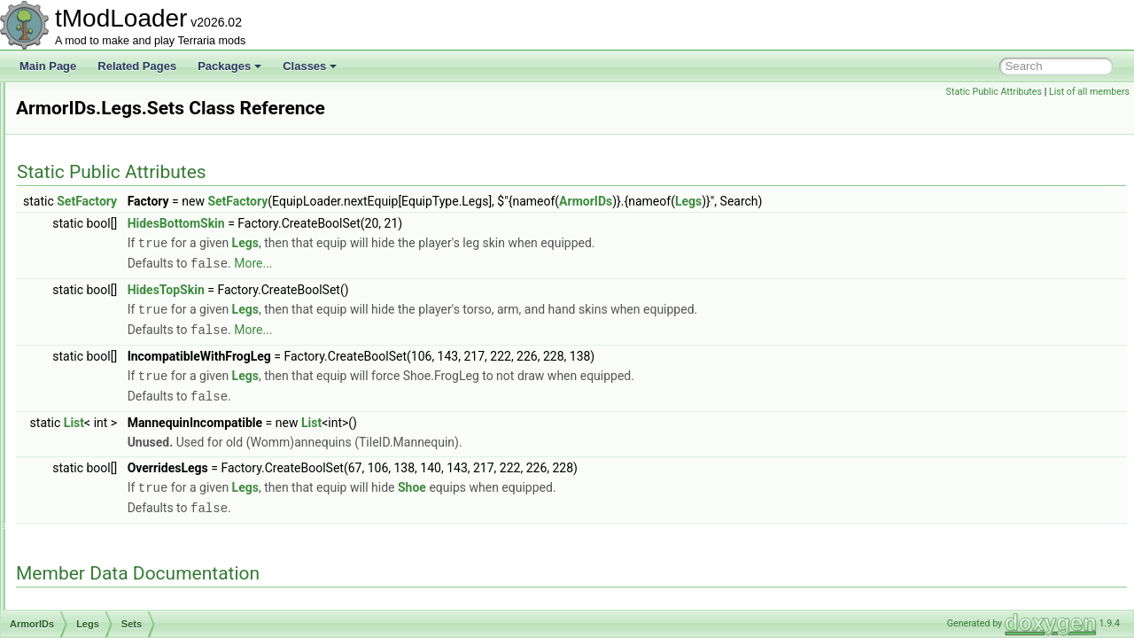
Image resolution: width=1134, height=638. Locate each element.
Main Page (47, 66)
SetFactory (308, 201)
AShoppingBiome (99, 530)
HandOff (92, 276)
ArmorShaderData (101, 491)
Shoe (85, 432)
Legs (84, 335)
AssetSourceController (111, 608)
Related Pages (136, 66)
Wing (85, 471)
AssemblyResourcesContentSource (142, 569)
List (295, 417)
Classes (310, 66)
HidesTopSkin (387, 288)
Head (85, 315)
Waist (86, 452)
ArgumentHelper (97, 101)
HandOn (93, 296)
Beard (87, 198)
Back (85, 159)
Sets (97, 354)
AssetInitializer (92, 588)
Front (85, 257)
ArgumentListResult (104, 120)
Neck (85, 374)
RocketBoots (103, 393)
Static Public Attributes (994, 91)
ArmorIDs (81, 140)
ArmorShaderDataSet (109, 510)
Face (85, 237)
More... (474, 262)
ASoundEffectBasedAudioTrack (132, 549)
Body (85, 218)
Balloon (90, 179)
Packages (229, 66)
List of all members (1089, 91)
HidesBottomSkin (398, 223)
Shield (87, 413)
